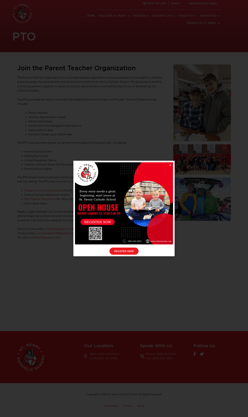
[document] (124, 208)
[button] (170, 165)
